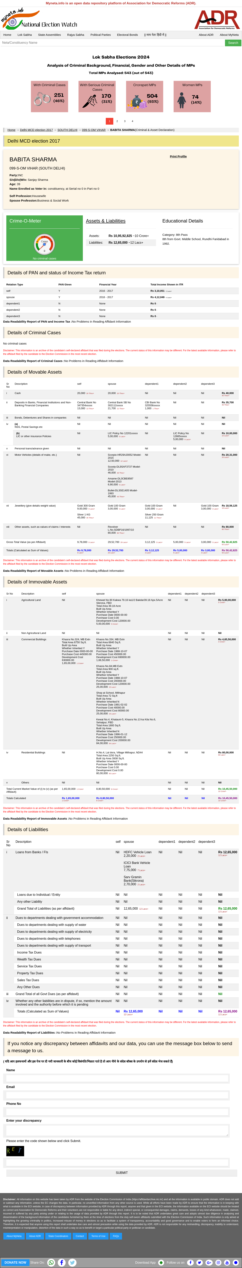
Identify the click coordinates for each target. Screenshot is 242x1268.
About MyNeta (229, 34)
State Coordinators (58, 1236)
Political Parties (101, 34)
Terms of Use (99, 1236)
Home (7, 34)
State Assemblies (49, 34)
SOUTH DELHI (68, 130)
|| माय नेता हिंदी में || (155, 34)
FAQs (116, 1236)
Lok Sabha (25, 34)
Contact (80, 1236)
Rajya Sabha (75, 34)
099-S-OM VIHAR (94, 130)
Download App (145, 1262)
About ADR (206, 34)
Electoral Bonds (127, 34)
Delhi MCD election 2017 (36, 130)
